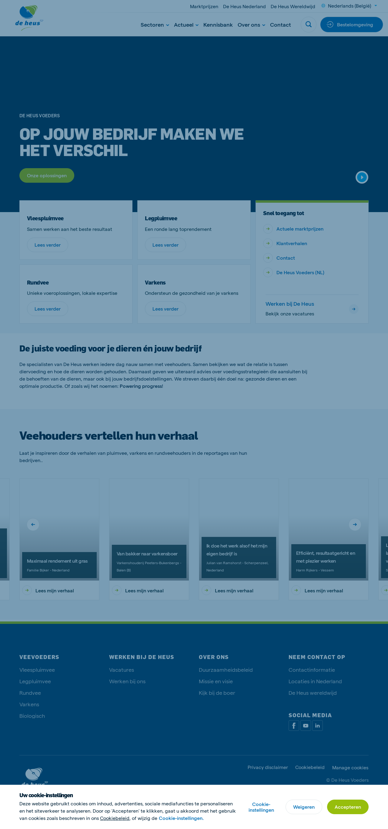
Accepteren (348, 807)
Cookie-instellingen (261, 807)
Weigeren (304, 807)
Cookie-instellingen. (181, 818)
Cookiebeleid (114, 818)
